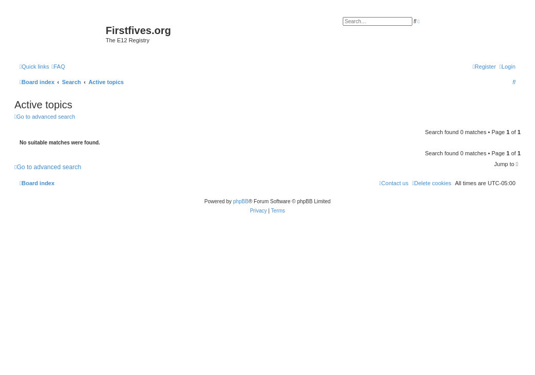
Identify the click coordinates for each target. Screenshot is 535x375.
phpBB (240, 201)
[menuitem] (58, 66)
